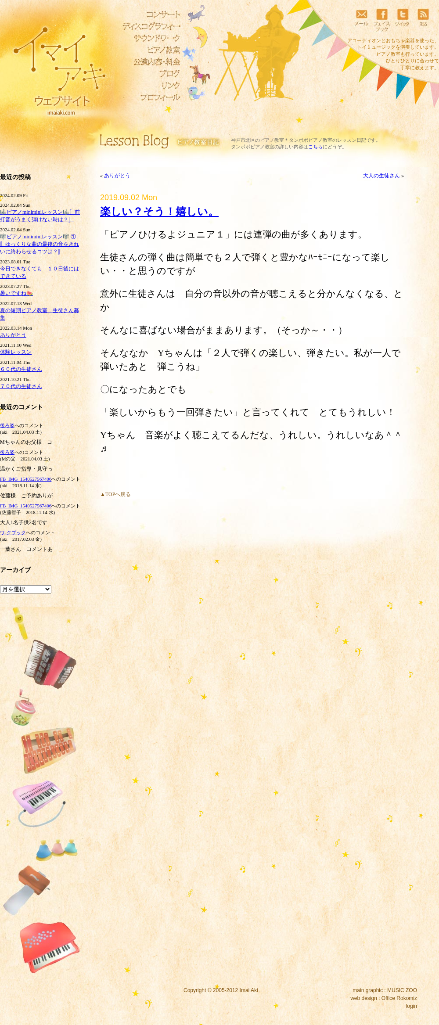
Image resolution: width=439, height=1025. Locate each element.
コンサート (149, 14)
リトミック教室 (149, 62)
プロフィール (149, 97)
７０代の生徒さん (21, 386)
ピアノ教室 (149, 50)
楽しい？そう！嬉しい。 (159, 211)
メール (361, 20)
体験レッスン (16, 352)
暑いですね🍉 (16, 293)
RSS (423, 20)
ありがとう (13, 335)
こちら (315, 146)
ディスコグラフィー (149, 26)
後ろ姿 (7, 425)
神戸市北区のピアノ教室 (257, 140)
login (411, 1006)
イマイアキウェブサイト (54, 66)
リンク (149, 85)
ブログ (149, 74)
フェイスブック (382, 20)
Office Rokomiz (399, 998)
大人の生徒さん (381, 176)
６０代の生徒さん (21, 369)
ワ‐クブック (13, 532)
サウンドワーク (149, 38)
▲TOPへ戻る (115, 494)
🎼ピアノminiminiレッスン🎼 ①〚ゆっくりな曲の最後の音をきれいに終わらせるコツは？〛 (39, 244)
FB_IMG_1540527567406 (25, 479)
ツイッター (402, 20)
